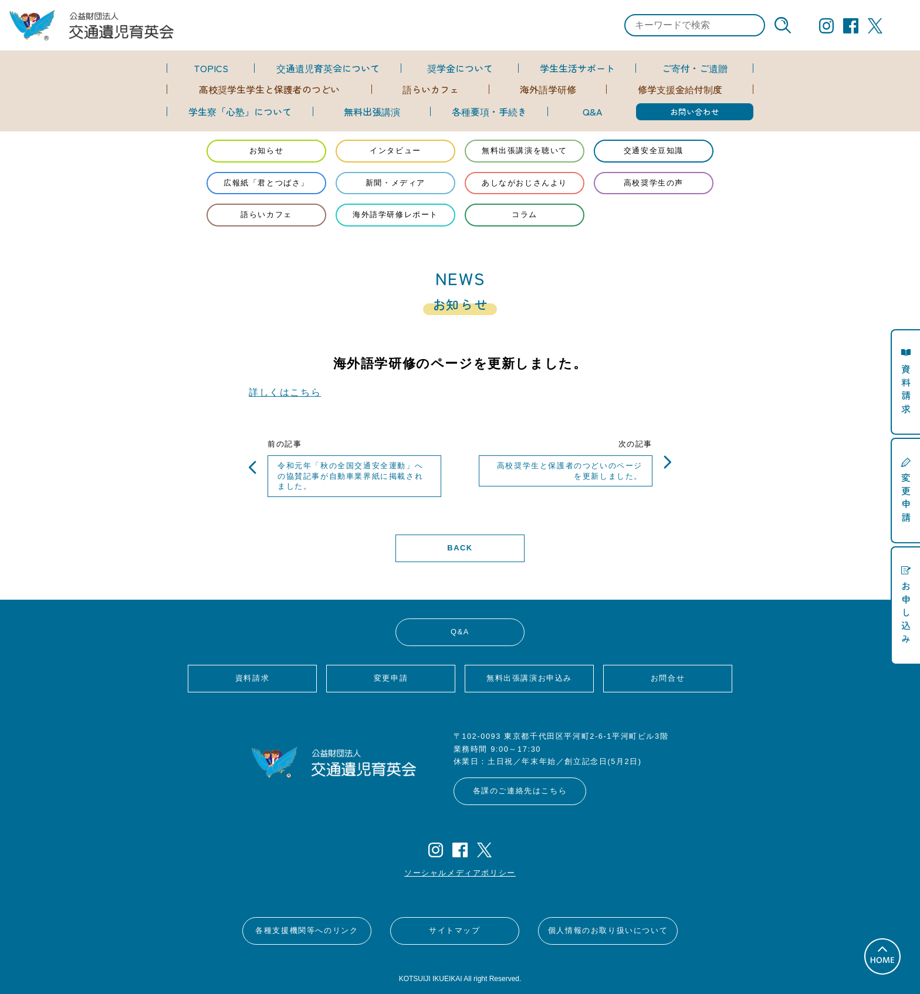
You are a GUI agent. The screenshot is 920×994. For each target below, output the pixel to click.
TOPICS (211, 68)
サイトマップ (455, 930)
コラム (524, 214)
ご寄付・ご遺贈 (695, 68)
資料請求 (252, 678)
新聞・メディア (395, 182)
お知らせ (266, 150)
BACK (459, 547)
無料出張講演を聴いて (524, 150)
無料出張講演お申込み (529, 678)
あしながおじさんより (524, 182)
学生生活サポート (577, 68)
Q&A (592, 111)
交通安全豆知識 (654, 150)
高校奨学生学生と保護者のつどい (269, 89)
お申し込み (906, 612)
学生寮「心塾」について (240, 111)
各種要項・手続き (489, 111)
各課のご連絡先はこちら (520, 790)
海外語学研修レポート (395, 214)
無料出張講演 (372, 111)
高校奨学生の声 (654, 182)
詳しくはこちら (285, 392)
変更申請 (391, 678)
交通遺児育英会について (328, 68)
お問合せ (668, 678)
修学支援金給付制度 (680, 89)
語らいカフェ (430, 89)
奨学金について (460, 68)
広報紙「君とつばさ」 (266, 182)
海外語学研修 (548, 89)
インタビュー (395, 150)
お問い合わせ (694, 111)
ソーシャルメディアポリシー (460, 872)
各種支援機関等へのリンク (306, 930)
